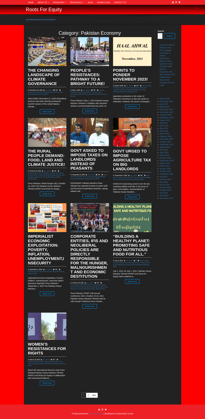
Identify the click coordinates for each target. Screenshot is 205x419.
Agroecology (32, 92)
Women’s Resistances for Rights (47, 348)
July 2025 (164, 104)
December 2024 (166, 109)
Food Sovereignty (43, 92)
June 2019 (164, 195)
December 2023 (166, 139)
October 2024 (165, 115)
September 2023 (167, 144)
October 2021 (165, 171)
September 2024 (167, 117)
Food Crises (38, 175)
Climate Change (118, 87)
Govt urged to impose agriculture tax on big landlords (132, 160)
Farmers (94, 92)
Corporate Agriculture (83, 92)
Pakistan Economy (56, 92)
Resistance (31, 94)
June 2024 (164, 126)
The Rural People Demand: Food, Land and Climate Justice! (46, 158)
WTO (135, 92)
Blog (90, 2)
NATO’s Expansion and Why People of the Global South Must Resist (167, 74)
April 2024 (164, 131)
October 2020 (165, 179)
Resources (77, 2)
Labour (58, 175)
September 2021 (167, 174)
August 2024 (165, 120)
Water (58, 177)
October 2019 (165, 190)
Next (94, 395)
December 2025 (166, 101)
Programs (59, 2)
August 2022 (165, 163)
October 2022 (165, 158)
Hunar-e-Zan (103, 2)
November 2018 (166, 198)
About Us (43, 2)
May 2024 (164, 128)
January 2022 (165, 169)
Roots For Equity (44, 9)
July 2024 (164, 123)
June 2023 (164, 152)
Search (161, 31)
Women (73, 96)
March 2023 (165, 155)
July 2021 (164, 177)
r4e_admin (48, 90)
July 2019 (164, 193)
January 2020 (165, 187)
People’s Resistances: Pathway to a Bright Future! (87, 77)
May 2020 (164, 182)
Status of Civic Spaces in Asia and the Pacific (166, 64)
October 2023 (165, 142)
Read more (47, 112)
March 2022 (165, 166)
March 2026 (165, 99)
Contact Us (120, 2)
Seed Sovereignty (42, 94)
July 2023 (164, 150)
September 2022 (167, 160)
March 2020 (165, 185)
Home (31, 2)
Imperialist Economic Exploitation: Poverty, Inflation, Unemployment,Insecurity (46, 249)
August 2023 (165, 147)
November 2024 (166, 112)
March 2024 (165, 134)
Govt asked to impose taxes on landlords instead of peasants (89, 159)
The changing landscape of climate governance (44, 77)
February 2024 (166, 136)
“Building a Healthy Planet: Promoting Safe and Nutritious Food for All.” (131, 245)
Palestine (95, 94)
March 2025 (165, 107)
